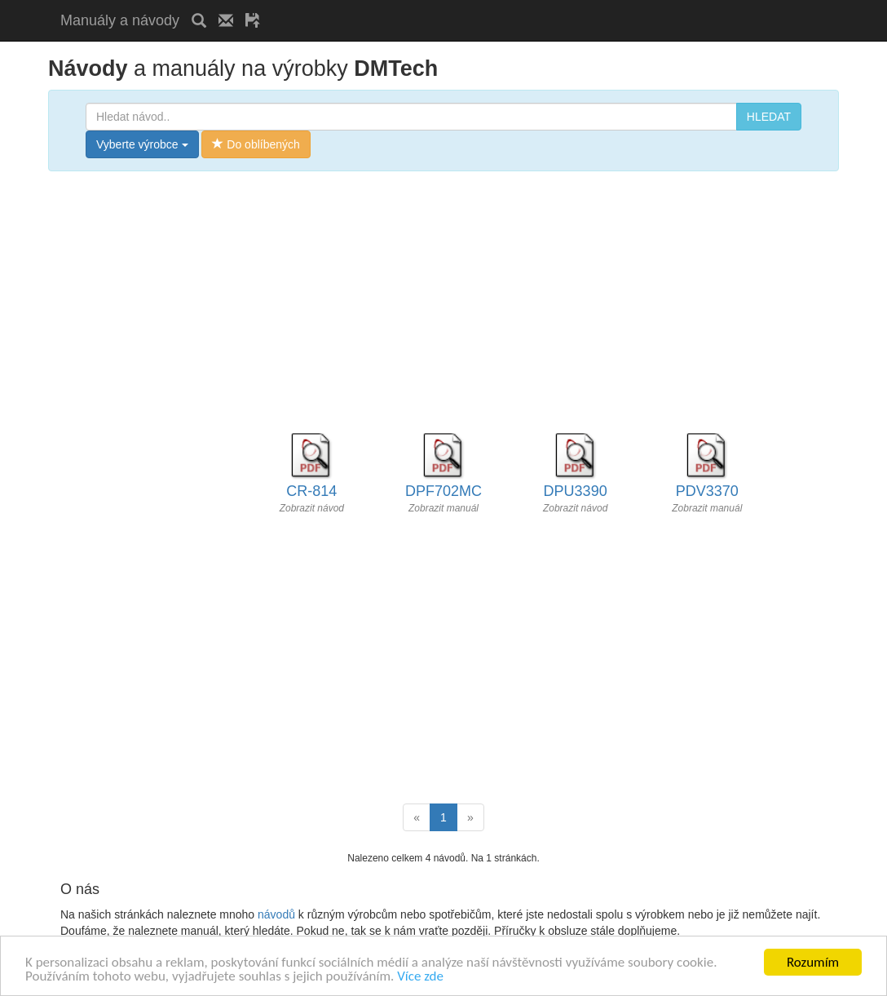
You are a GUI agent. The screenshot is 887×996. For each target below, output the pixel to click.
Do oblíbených (255, 144)
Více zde (420, 976)
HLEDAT (769, 116)
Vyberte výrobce (142, 144)
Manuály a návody (119, 20)
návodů (276, 914)
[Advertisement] (463, 6)
